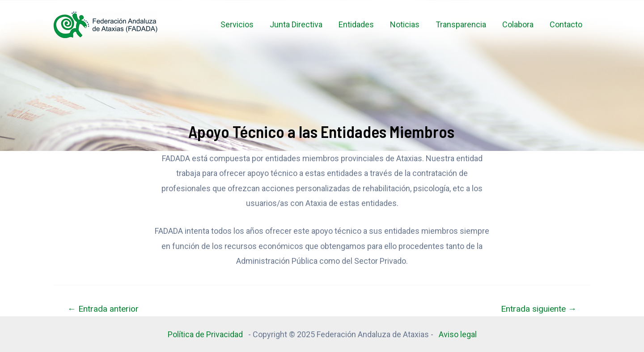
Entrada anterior (103, 309)
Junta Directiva (296, 24)
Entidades (356, 24)
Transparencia (461, 24)
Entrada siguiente (538, 309)
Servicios (237, 24)
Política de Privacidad (207, 334)
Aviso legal (458, 334)
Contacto (566, 24)
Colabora (518, 24)
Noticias (404, 24)
